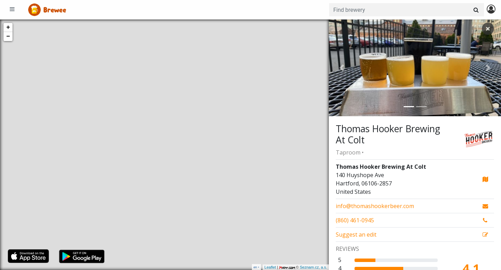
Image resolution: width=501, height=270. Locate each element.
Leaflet (270, 267)
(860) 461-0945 (355, 220)
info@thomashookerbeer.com (375, 206)
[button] (342, 67)
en (255, 267)
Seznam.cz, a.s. (313, 267)
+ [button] (8, 27)
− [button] (8, 36)
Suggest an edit (356, 234)
